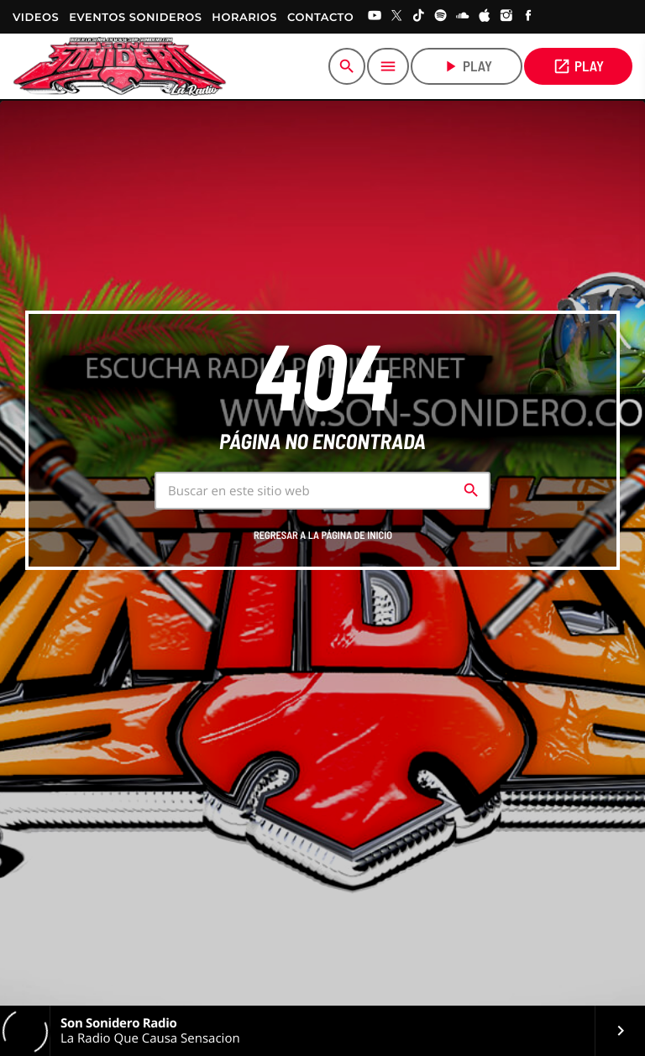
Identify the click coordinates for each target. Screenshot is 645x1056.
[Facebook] (528, 16)
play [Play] (466, 66)
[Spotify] (441, 16)
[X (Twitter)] (396, 16)
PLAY (578, 66)
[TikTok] (419, 16)
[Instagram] (506, 16)
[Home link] (120, 66)
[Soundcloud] (462, 16)
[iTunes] (484, 16)
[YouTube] (374, 16)
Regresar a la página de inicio (323, 535)
